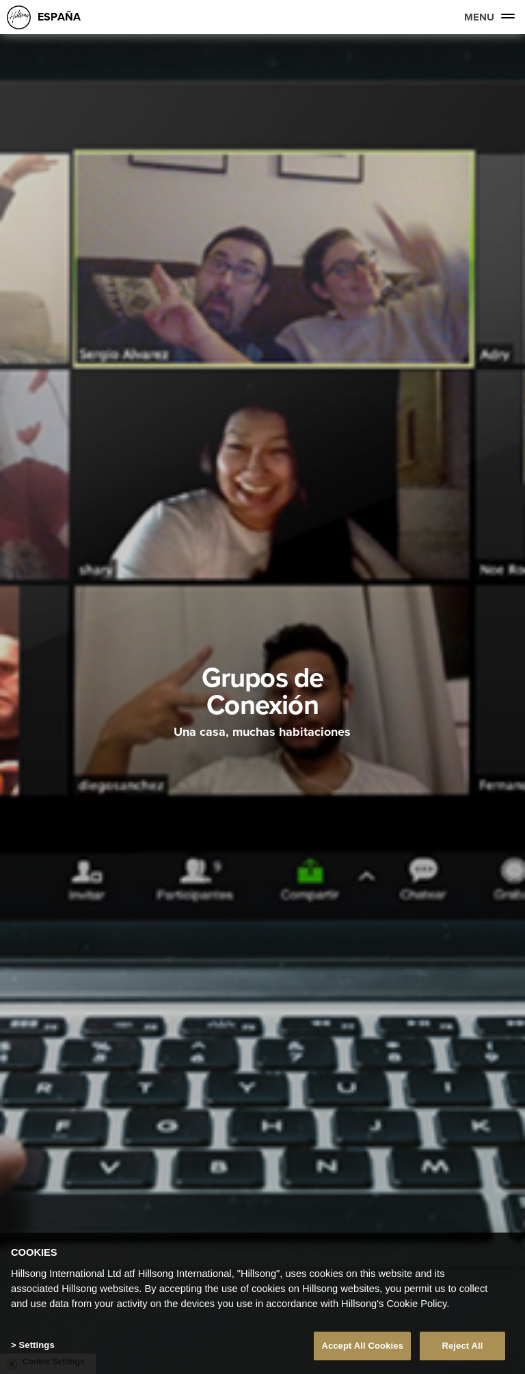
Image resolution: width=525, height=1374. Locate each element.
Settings (36, 1345)
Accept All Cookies (362, 1346)
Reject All (462, 1346)
